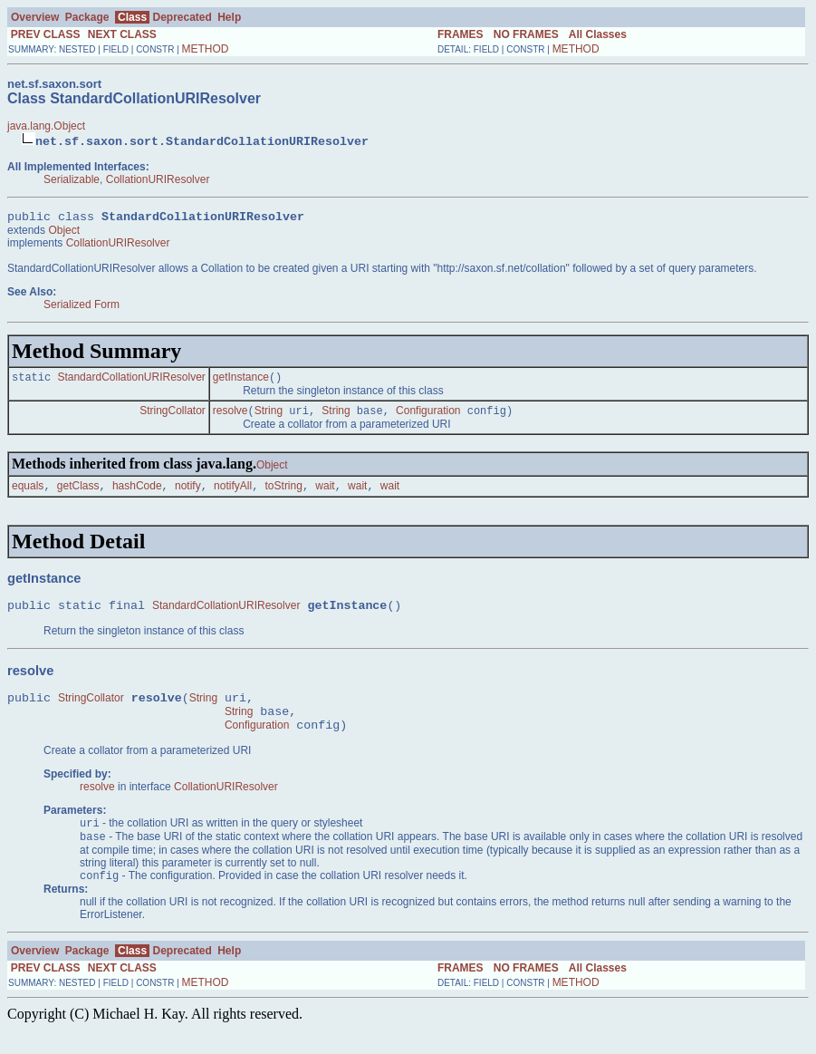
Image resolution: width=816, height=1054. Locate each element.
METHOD (205, 49)
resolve (230, 417)
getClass (78, 494)
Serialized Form (81, 307)
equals (27, 494)
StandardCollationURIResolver (131, 381)
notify (188, 494)
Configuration (428, 417)
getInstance (241, 381)
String (268, 417)
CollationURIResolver (158, 179)
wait (324, 494)
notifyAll (233, 494)
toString (283, 494)
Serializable (71, 179)
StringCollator (172, 417)
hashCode (137, 494)
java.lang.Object (46, 126)
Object (64, 233)
